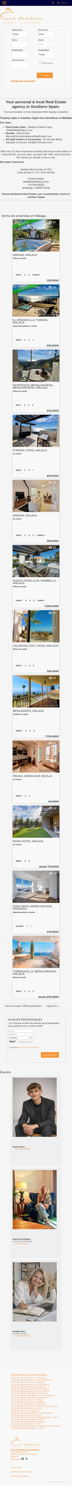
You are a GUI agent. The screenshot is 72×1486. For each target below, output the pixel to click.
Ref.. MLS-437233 (47, 966)
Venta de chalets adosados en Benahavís (30, 1389)
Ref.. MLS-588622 (47, 510)
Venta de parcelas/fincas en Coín (26, 1415)
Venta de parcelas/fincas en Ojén (26, 1424)
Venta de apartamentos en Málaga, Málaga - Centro (35, 1417)
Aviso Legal (16, 1467)
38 (52, 482)
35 (52, 417)
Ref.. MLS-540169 (47, 640)
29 (52, 352)
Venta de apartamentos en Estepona (28, 1402)
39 (52, 547)
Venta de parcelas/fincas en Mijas (26, 1408)
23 (52, 808)
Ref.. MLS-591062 (47, 445)
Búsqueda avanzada (23, 81)
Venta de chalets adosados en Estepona (29, 1397)
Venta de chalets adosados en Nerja (27, 1428)
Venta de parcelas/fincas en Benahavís (29, 1404)
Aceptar (24, 1047)
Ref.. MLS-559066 (47, 575)
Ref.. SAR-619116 (48, 250)
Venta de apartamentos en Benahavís (28, 1387)
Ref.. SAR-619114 (48, 315)
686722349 (17, 1459)
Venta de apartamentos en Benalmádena (30, 1384)
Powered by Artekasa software (57, 1482)
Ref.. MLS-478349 (47, 901)
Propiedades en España (29, 1374)
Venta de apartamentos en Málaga (27, 1400)
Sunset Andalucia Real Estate (25, 1450)
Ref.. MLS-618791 (47, 380)
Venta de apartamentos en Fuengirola (28, 1378)
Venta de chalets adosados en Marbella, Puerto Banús (36, 1426)
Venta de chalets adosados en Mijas (27, 1419)
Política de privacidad (28, 1047)
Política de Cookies (19, 1476)
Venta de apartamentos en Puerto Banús (30, 1391)
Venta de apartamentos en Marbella (27, 1382)
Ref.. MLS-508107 (47, 706)
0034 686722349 (22, 1336)
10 (52, 873)
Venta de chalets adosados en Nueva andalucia (33, 1395)
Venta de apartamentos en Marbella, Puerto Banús (34, 1406)
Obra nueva (45, 63)
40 (52, 287)
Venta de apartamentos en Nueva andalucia (31, 1380)
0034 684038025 (22, 1149)
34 (52, 222)
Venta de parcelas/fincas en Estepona (28, 1422)
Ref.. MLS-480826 (47, 836)
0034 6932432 (21, 1243)
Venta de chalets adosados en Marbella (29, 1393)
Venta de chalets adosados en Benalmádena (31, 1413)
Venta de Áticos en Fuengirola (25, 1411)
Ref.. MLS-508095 (47, 771)
